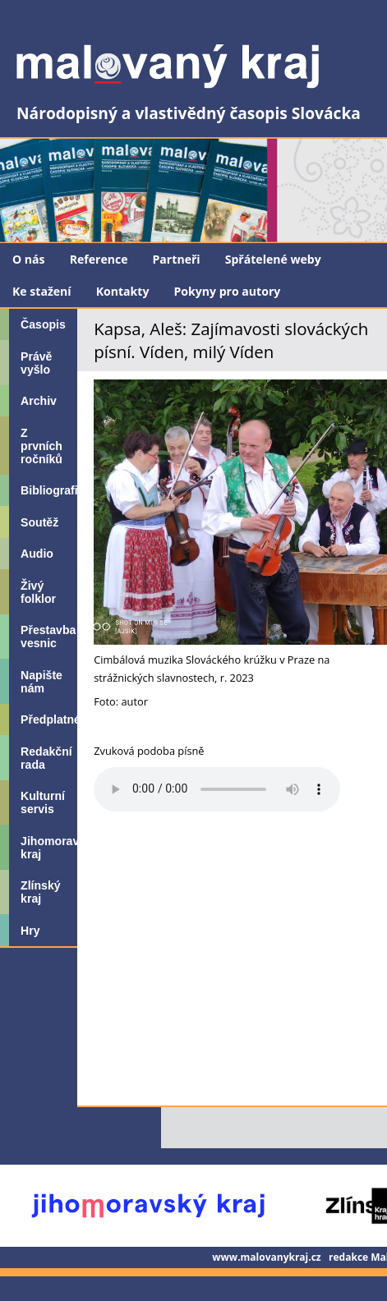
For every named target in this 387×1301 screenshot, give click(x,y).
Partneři (176, 259)
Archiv (39, 400)
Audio (37, 553)
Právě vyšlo (36, 363)
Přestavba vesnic (48, 636)
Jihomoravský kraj (49, 847)
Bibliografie (49, 490)
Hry (30, 930)
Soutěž (39, 522)
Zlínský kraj (41, 892)
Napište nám (41, 682)
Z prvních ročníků (41, 446)
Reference (99, 259)
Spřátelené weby (273, 259)
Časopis (43, 324)
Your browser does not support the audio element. (217, 789)
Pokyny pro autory (226, 291)
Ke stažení (41, 291)
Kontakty (123, 291)
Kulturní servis (43, 802)
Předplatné (49, 719)
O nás (28, 259)
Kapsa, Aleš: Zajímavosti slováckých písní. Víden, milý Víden (231, 340)
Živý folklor (38, 592)
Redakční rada (46, 758)
